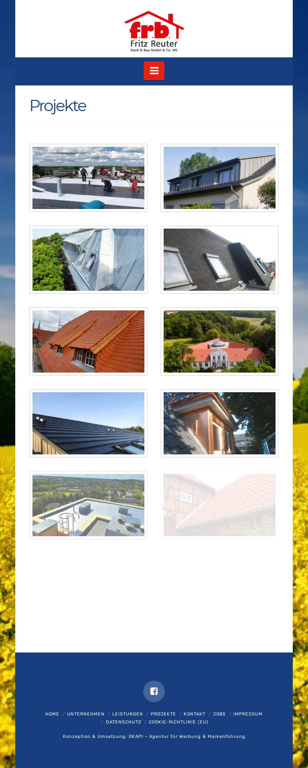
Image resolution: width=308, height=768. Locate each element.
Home (52, 714)
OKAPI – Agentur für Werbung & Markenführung (187, 736)
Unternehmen (86, 714)
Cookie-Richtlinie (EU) (179, 722)
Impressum (248, 714)
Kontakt (194, 714)
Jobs (219, 714)
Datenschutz (124, 722)
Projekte (163, 714)
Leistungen (127, 714)
